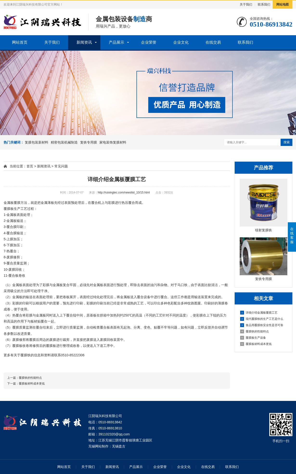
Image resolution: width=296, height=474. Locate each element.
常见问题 (61, 166)
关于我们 (246, 4)
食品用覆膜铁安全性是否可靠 (261, 325)
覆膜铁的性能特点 (254, 331)
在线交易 (213, 42)
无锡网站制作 (98, 446)
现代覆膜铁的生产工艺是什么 (261, 319)
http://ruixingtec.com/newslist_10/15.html (124, 192)
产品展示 (116, 42)
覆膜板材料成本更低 (256, 344)
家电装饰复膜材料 (112, 142)
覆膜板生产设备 (253, 338)
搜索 (286, 142)
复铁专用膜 (88, 142)
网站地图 (282, 4)
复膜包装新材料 (36, 142)
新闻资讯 (84, 42)
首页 (29, 166)
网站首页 (19, 42)
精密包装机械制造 (64, 142)
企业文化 (181, 42)
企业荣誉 (148, 42)
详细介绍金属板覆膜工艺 (258, 313)
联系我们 (264, 4)
